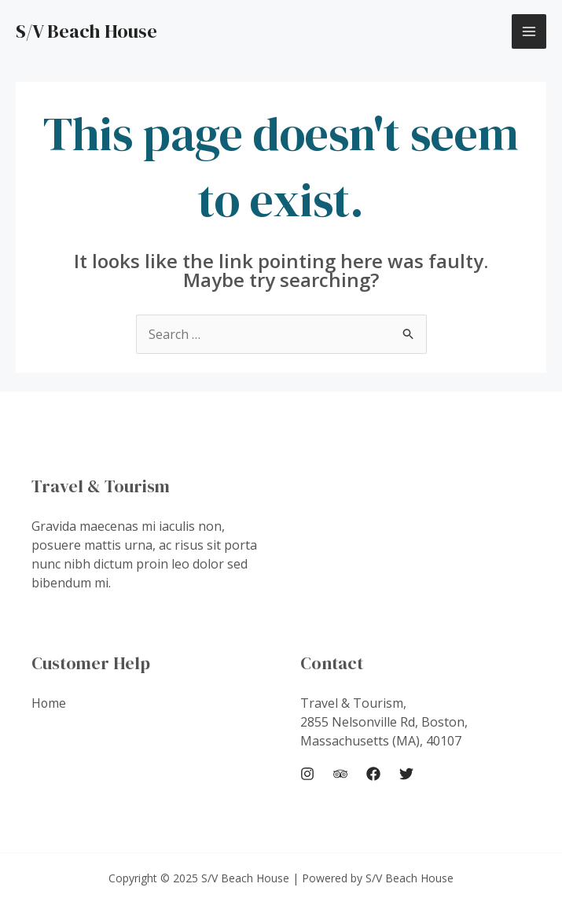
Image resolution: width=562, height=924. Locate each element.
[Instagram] (307, 774)
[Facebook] (373, 774)
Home (49, 703)
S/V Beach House (86, 31)
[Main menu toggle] (529, 31)
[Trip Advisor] (340, 774)
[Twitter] (406, 774)
